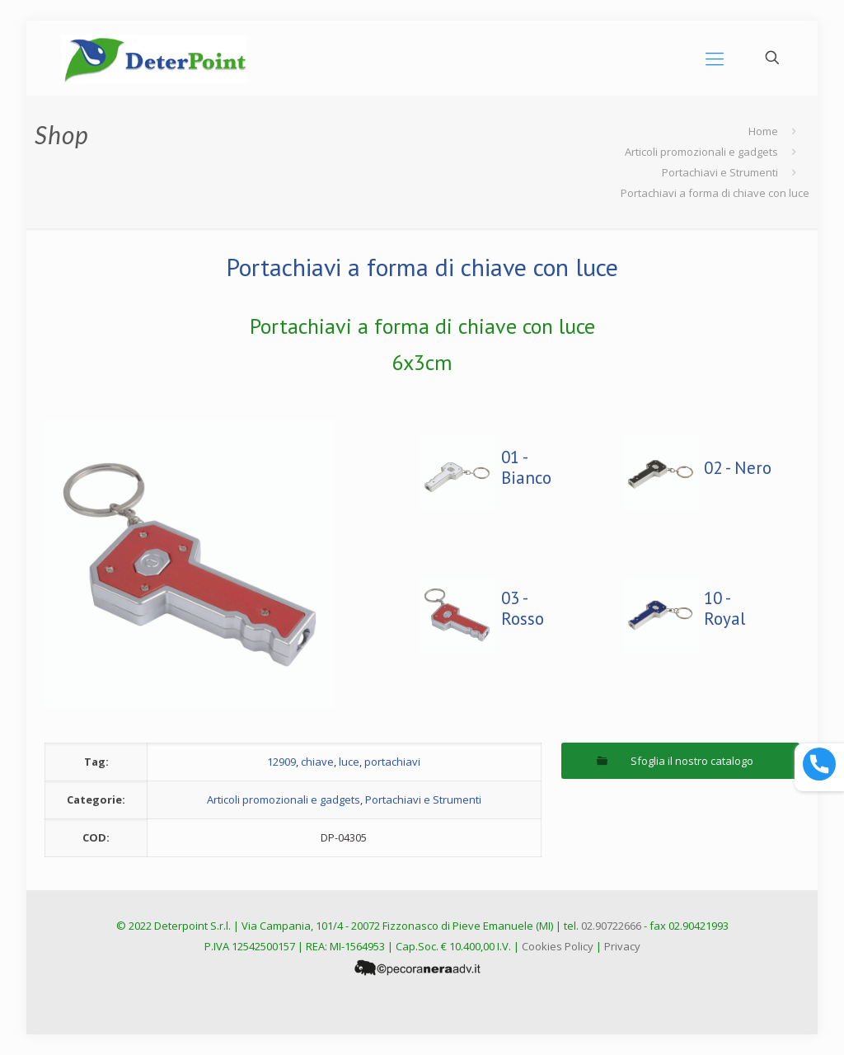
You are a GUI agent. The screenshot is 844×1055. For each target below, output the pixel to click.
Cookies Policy (557, 946)
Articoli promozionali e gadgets (701, 151)
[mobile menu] (715, 58)
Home (763, 131)
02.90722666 (611, 925)
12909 (281, 761)
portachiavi (392, 761)
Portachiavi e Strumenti (720, 172)
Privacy (622, 946)
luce (349, 761)
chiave (317, 761)
